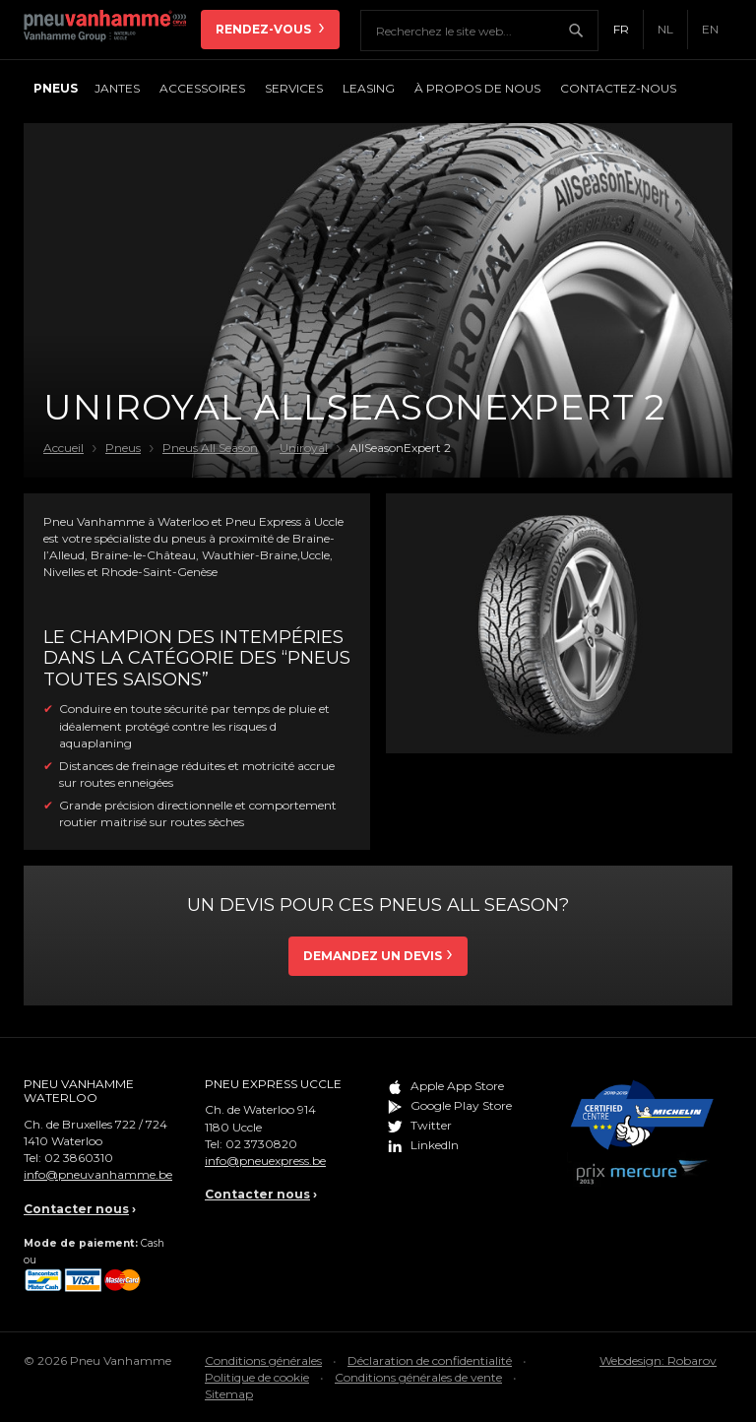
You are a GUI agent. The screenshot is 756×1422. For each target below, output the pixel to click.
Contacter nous (76, 1208)
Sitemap (229, 1394)
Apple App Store (457, 1085)
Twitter (431, 1125)
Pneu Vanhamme (112, 29)
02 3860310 (78, 1157)
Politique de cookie (257, 1377)
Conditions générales (263, 1360)
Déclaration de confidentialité (429, 1360)
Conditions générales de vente (418, 1377)
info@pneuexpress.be (265, 1160)
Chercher (583, 30)
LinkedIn (434, 1144)
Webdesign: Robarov (658, 1360)
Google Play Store (461, 1105)
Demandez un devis (372, 955)
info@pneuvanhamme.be (98, 1174)
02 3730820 (261, 1143)
